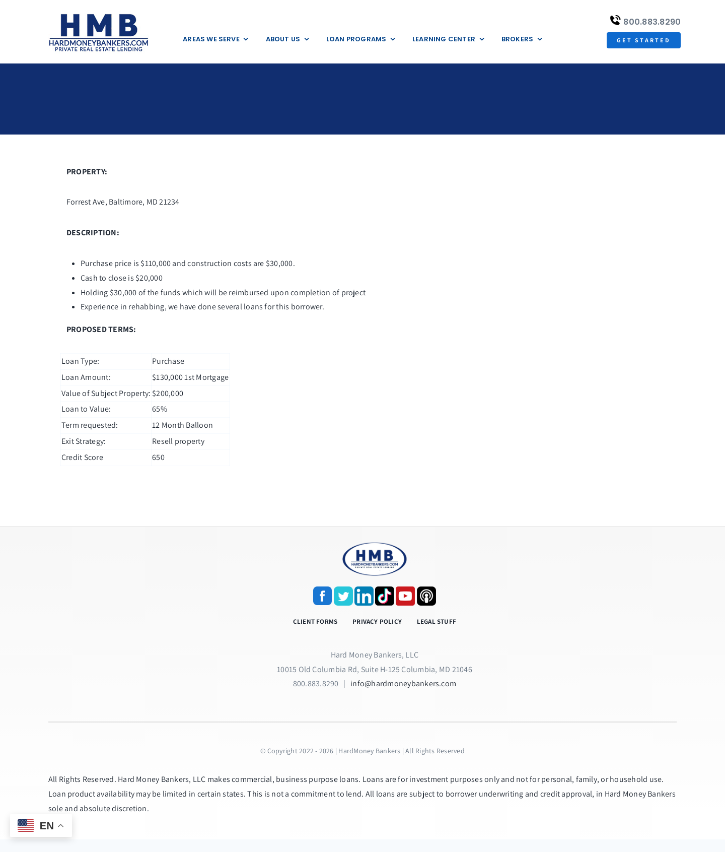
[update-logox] (98, 14)
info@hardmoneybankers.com (403, 683)
